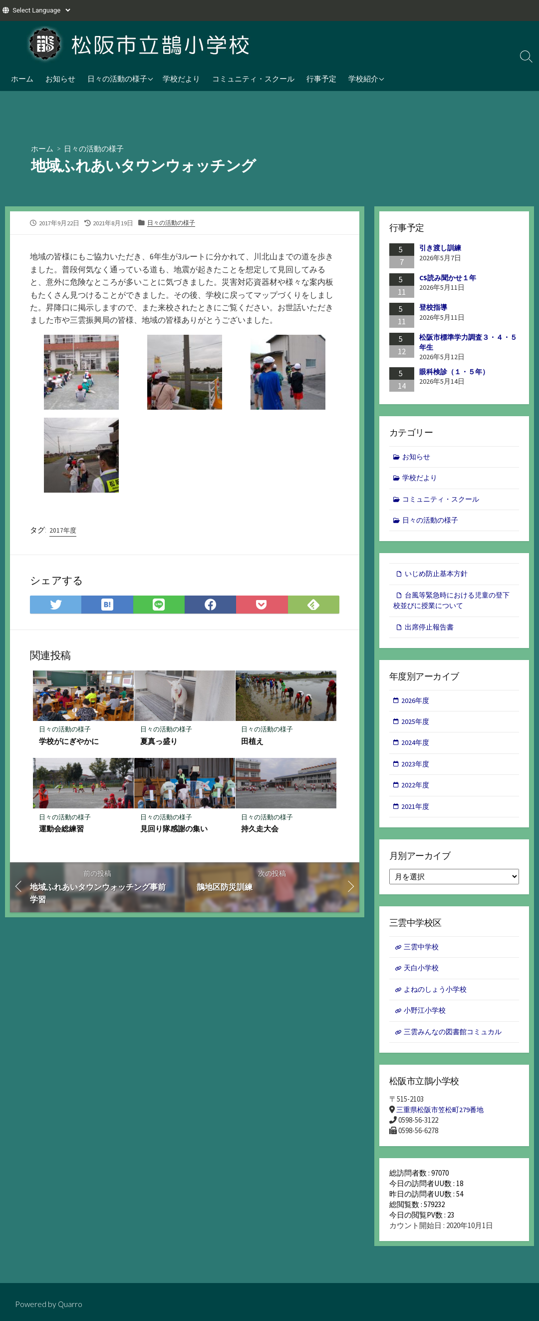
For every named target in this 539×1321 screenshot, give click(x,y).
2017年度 (63, 531)
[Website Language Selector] (41, 10)
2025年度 (416, 727)
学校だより (181, 78)
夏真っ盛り (159, 743)
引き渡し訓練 (440, 248)
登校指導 (433, 307)
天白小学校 (422, 977)
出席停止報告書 (431, 632)
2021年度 (416, 814)
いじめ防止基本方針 (438, 577)
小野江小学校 (426, 1021)
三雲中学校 (422, 956)
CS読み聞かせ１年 (447, 277)
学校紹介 (363, 78)
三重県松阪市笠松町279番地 (442, 1122)
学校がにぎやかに (69, 743)
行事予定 (321, 78)
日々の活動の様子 (117, 78)
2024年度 (416, 749)
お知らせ (60, 78)
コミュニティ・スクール (253, 78)
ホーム (22, 78)
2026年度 (416, 705)
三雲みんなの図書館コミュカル (456, 1043)
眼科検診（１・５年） (454, 371)
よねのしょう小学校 (437, 999)
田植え (253, 743)
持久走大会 (260, 831)
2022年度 (416, 792)
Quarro (70, 1304)
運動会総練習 (61, 831)
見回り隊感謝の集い (174, 831)
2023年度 (416, 771)
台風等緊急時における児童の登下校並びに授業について (451, 604)
